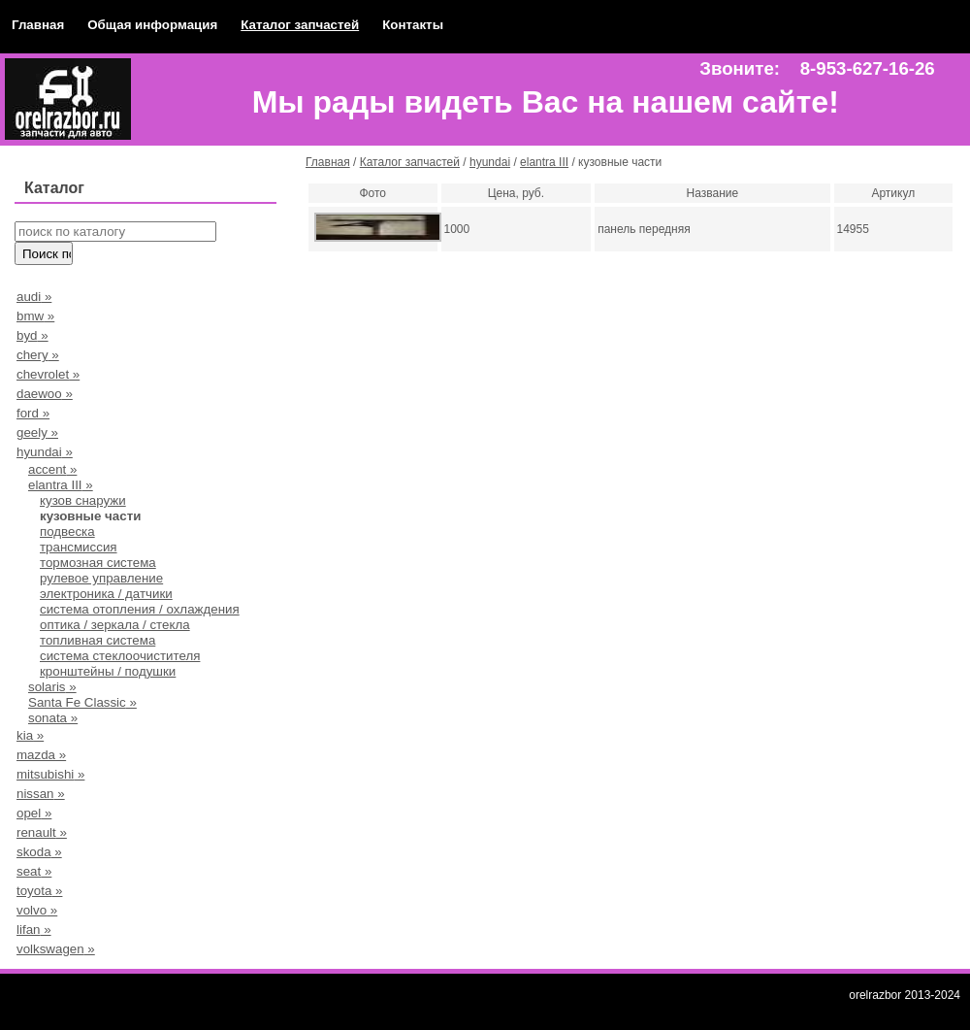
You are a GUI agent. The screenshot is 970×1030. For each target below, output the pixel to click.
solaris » (52, 687)
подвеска (67, 531)
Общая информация (152, 24)
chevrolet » (48, 374)
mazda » (41, 755)
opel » (33, 813)
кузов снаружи (83, 500)
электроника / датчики (106, 593)
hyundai (489, 162)
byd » (32, 335)
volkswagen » (55, 949)
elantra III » (60, 485)
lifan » (33, 929)
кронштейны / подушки (108, 671)
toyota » (39, 890)
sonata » (53, 718)
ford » (32, 413)
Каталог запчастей (300, 24)
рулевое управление (101, 578)
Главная (38, 24)
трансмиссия (78, 547)
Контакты (412, 24)
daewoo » (44, 393)
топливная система (97, 640)
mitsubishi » (50, 774)
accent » (52, 469)
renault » (41, 832)
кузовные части (90, 516)
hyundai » (44, 452)
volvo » (36, 910)
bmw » (35, 316)
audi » (33, 296)
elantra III (544, 162)
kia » (30, 735)
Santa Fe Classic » (82, 702)
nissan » (40, 793)
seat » (33, 871)
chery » (37, 355)
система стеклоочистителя (120, 655)
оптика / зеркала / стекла (115, 624)
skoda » (39, 852)
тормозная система (98, 562)
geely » (37, 432)
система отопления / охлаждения (140, 609)
